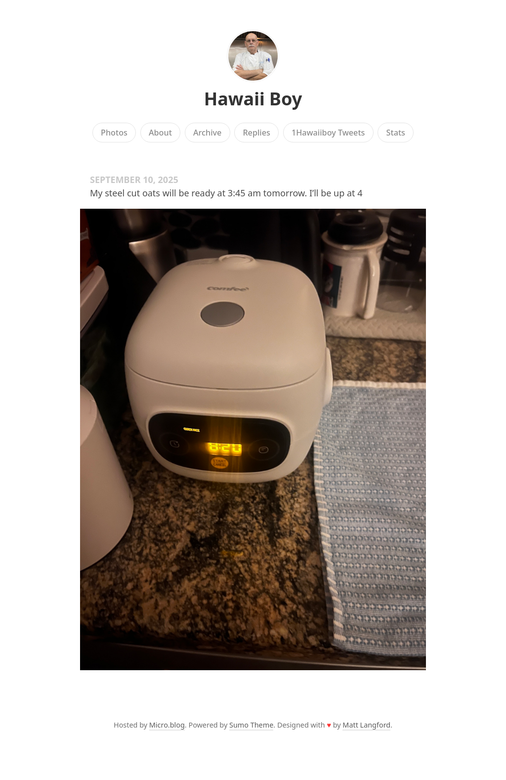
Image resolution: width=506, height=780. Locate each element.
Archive (207, 132)
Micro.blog (167, 725)
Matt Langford (366, 725)
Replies (256, 132)
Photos (114, 132)
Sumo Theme (251, 725)
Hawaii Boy (253, 99)
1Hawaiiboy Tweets (328, 132)
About (160, 132)
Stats (395, 132)
